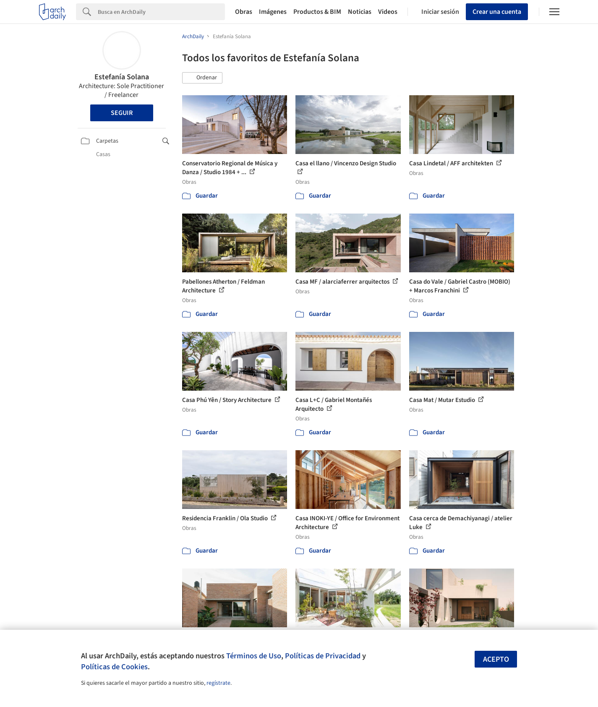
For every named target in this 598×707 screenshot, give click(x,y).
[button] (202, 78)
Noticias (359, 11)
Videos (387, 11)
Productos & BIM (317, 11)
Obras (243, 11)
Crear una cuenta (497, 11)
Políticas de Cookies (114, 666)
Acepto (496, 659)
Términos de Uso (253, 655)
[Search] (161, 11)
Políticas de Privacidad (322, 655)
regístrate (218, 683)
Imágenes (273, 11)
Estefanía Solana (121, 77)
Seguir (122, 112)
